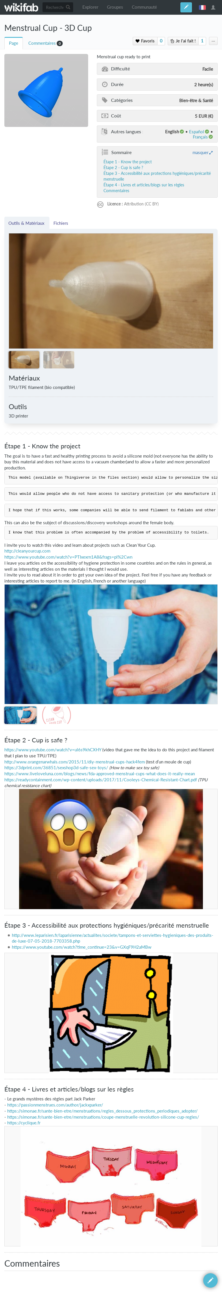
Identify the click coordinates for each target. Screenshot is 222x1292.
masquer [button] (200, 152)
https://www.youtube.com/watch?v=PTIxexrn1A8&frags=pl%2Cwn (68, 557)
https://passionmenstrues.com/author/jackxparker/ (55, 1104)
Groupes (115, 7)
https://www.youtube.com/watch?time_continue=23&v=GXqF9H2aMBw (81, 947)
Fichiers (60, 223)
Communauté (144, 7)
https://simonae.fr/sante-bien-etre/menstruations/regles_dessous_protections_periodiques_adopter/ (102, 1111)
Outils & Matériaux (26, 223)
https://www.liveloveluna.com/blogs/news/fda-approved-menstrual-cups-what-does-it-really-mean (99, 773)
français (202, 7)
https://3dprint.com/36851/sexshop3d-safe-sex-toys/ (56, 767)
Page (13, 43)
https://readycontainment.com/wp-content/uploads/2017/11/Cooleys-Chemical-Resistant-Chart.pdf (100, 779)
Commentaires (42, 43)
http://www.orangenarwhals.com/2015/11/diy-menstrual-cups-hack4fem (74, 761)
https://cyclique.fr (23, 1122)
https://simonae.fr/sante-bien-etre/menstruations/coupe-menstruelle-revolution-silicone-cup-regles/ (103, 1117)
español (196, 131)
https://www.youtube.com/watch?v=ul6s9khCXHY (52, 749)
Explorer (90, 7)
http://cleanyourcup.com (27, 550)
